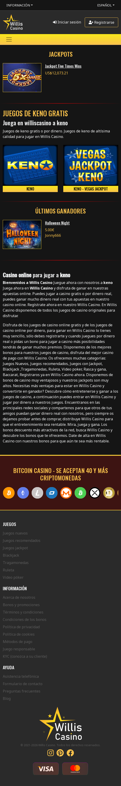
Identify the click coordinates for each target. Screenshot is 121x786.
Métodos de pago (17, 641)
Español (104, 5)
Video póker (13, 577)
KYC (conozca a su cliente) (25, 656)
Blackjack (11, 555)
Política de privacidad (21, 626)
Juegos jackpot (15, 547)
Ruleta (8, 570)
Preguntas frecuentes (21, 691)
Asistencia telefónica (21, 676)
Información (18, 5)
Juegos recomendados (21, 540)
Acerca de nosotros (19, 597)
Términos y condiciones (23, 612)
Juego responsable (19, 649)
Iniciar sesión (67, 22)
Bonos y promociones (21, 604)
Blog (7, 698)
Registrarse (101, 22)
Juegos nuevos (15, 533)
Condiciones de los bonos (24, 619)
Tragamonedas (16, 562)
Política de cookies (19, 634)
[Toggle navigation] (9, 39)
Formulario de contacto (22, 683)
